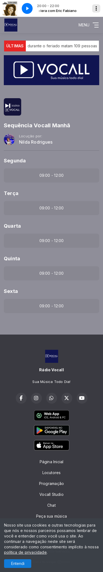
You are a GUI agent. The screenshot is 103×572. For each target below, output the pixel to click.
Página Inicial (52, 461)
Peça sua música (51, 516)
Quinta (12, 258)
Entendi (17, 563)
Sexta (11, 291)
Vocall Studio (51, 494)
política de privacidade (25, 552)
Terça (11, 193)
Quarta (12, 226)
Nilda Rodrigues (35, 142)
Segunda (15, 160)
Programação (51, 483)
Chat (51, 505)
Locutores (51, 472)
